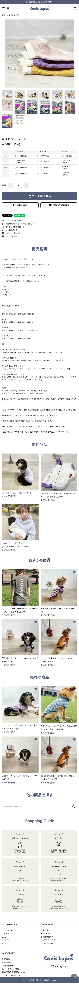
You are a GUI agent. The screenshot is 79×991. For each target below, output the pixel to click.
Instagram (59, 966)
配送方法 (6, 959)
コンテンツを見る (48, 940)
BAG (4, 937)
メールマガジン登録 (10, 969)
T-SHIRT (6, 933)
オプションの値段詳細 (12, 221)
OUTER (5, 947)
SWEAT (6, 943)
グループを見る (47, 943)
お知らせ (44, 930)
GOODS (6, 940)
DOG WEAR (7, 930)
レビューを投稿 (9, 236)
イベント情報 (46, 933)
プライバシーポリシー (11, 975)
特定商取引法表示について (14, 972)
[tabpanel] (39, 53)
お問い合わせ (20, 205)
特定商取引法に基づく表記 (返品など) (18, 224)
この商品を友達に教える (13, 227)
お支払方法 (7, 962)
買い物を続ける (9, 230)
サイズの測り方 (47, 937)
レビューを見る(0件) (11, 233)
